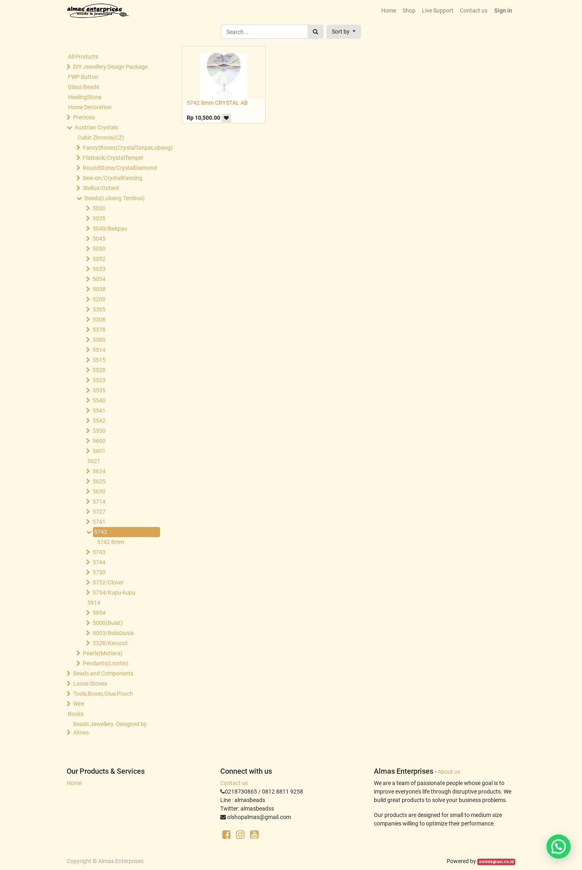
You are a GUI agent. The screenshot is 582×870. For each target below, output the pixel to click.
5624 (99, 471)
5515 (99, 360)
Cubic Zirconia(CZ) (101, 137)
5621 (93, 461)
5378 (99, 329)
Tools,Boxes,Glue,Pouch (103, 693)
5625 (99, 481)
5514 (99, 350)
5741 (99, 522)
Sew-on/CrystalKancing (112, 178)
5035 (99, 218)
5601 (99, 451)
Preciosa (84, 117)
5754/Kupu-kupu (114, 592)
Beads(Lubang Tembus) (114, 198)
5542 (99, 420)
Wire (78, 704)
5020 (99, 208)
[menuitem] (388, 10)
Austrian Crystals (96, 127)
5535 (99, 390)
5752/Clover (108, 582)
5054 (99, 279)
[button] (344, 32)
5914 (93, 602)
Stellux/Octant (101, 188)
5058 (99, 289)
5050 (99, 249)
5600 (99, 441)
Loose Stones (90, 683)
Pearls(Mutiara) (102, 653)
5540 (99, 400)
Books (76, 714)
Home (74, 783)
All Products (83, 56)
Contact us (234, 783)
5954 (99, 613)
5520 (99, 370)
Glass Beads (83, 87)
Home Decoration (90, 107)
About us (449, 771)
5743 (99, 552)
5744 (99, 562)
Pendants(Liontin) (106, 663)
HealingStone (84, 97)
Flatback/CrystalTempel (113, 158)
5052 (99, 259)
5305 (99, 309)
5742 (100, 532)
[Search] (315, 32)
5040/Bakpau (110, 228)
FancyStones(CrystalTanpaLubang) (119, 147)
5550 (99, 431)
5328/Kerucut (110, 643)
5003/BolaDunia (113, 633)
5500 (99, 340)
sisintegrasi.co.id (496, 861)
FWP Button (83, 77)
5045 (99, 238)
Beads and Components (103, 673)
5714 (99, 501)
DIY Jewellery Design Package (110, 67)
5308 (99, 319)
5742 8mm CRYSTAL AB (217, 102)
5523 (99, 380)
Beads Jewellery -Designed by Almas (110, 728)
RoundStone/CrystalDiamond (119, 168)
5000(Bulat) (108, 623)
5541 (99, 410)
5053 (99, 269)
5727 (99, 511)
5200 (99, 299)
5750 (99, 572)
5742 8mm (110, 542)
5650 (99, 491)
